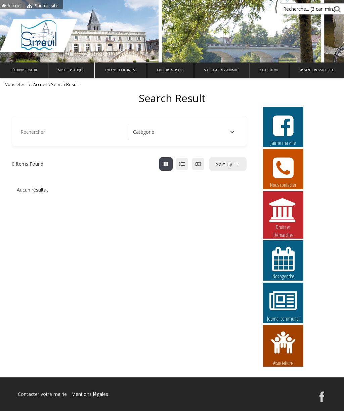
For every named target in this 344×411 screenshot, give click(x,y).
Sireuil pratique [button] (71, 70)
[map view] (198, 164)
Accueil (12, 5)
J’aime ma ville (283, 129)
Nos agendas (283, 263)
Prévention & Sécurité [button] (316, 70)
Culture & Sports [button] (170, 70)
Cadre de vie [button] (269, 70)
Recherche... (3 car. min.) (298, 9)
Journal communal (283, 305)
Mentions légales (89, 394)
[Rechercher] (336, 9)
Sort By (224, 164)
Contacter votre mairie (42, 394)
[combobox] (183, 132)
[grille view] (166, 164)
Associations (283, 347)
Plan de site (42, 5)
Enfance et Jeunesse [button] (120, 70)
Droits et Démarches (283, 214)
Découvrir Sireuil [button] (24, 70)
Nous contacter (283, 171)
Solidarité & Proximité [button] (221, 70)
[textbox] (143, 132)
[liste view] (182, 164)
